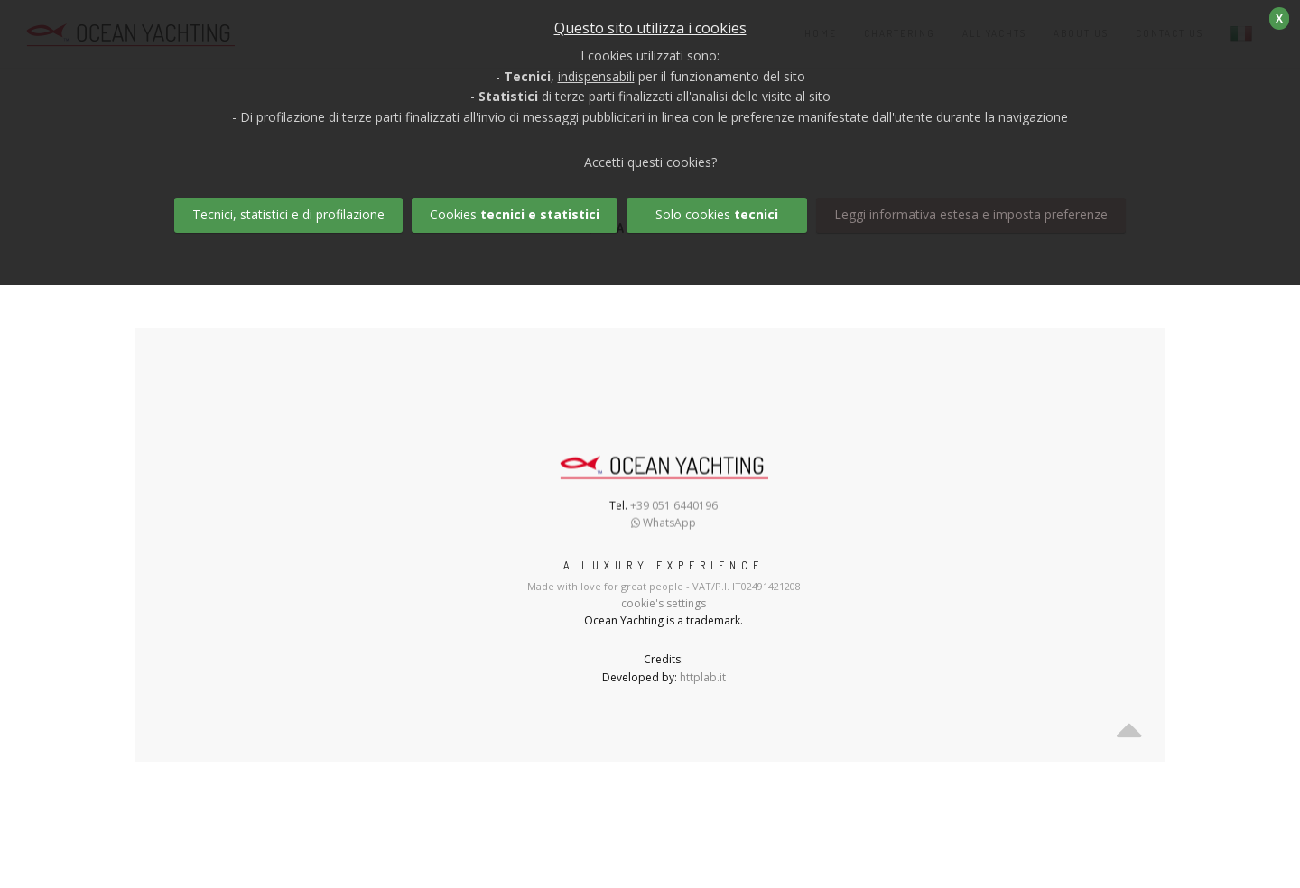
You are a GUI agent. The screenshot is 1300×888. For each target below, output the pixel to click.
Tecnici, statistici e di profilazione (288, 214)
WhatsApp (663, 524)
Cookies (514, 214)
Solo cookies (716, 214)
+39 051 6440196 (674, 507)
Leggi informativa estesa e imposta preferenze (971, 214)
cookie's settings (663, 603)
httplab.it (703, 677)
